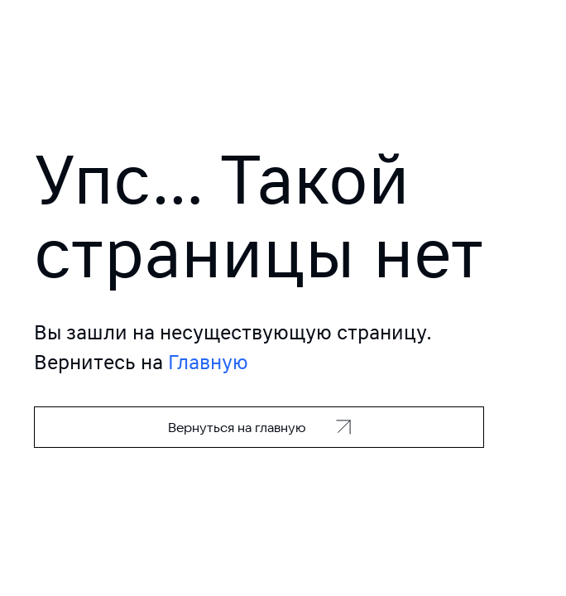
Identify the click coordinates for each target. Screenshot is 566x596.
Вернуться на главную (237, 427)
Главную (208, 362)
